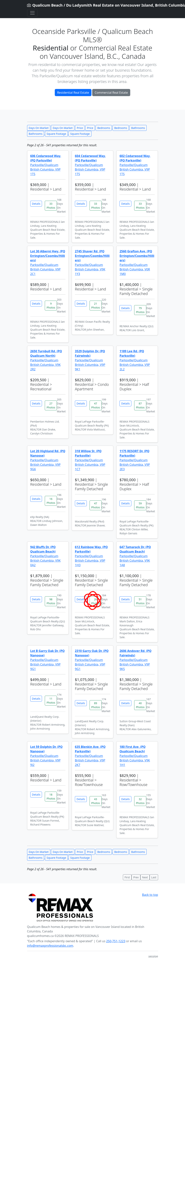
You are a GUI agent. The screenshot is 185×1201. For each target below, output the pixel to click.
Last (153, 877)
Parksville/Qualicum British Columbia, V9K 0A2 (45, 556)
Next (145, 877)
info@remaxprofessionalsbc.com (50, 946)
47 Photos (95, 405)
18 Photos (50, 796)
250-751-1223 (115, 941)
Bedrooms (103, 128)
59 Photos (140, 505)
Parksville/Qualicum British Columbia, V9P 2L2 (135, 360)
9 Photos (50, 305)
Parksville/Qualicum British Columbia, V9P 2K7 (90, 756)
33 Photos (50, 205)
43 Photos (95, 801)
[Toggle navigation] (32, 13)
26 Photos (95, 601)
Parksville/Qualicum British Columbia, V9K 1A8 (135, 556)
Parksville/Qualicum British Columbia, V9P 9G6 (47, 460)
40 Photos (140, 705)
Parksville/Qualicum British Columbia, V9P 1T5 (45, 165)
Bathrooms (138, 128)
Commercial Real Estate (111, 92)
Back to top (150, 895)
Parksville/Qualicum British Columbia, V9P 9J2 (46, 756)
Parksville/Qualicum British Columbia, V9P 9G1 (47, 660)
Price (80, 128)
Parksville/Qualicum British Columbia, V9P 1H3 (91, 556)
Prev (136, 877)
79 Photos (140, 310)
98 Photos (50, 601)
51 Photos (140, 601)
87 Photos (140, 405)
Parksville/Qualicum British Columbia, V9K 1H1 (135, 756)
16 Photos (50, 501)
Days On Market (39, 128)
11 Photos (50, 700)
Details (36, 203)
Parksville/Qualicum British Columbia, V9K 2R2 (46, 360)
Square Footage (56, 134)
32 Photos (140, 801)
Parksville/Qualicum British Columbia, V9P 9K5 (135, 660)
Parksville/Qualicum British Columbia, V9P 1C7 (90, 460)
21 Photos (95, 305)
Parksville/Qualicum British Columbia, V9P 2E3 (135, 460)
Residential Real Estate (73, 92)
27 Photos (50, 405)
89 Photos (95, 705)
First (127, 877)
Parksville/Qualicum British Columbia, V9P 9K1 (90, 360)
